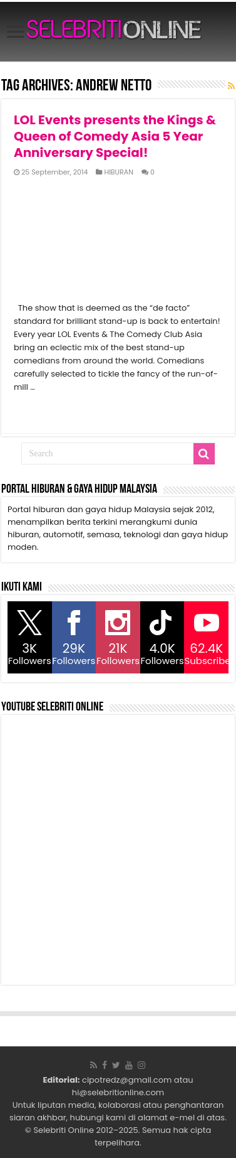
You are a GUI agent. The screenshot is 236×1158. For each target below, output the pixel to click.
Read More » (41, 409)
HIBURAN (118, 172)
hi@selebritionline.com (118, 1092)
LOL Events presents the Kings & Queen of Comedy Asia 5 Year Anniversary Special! (115, 136)
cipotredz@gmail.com (127, 1080)
